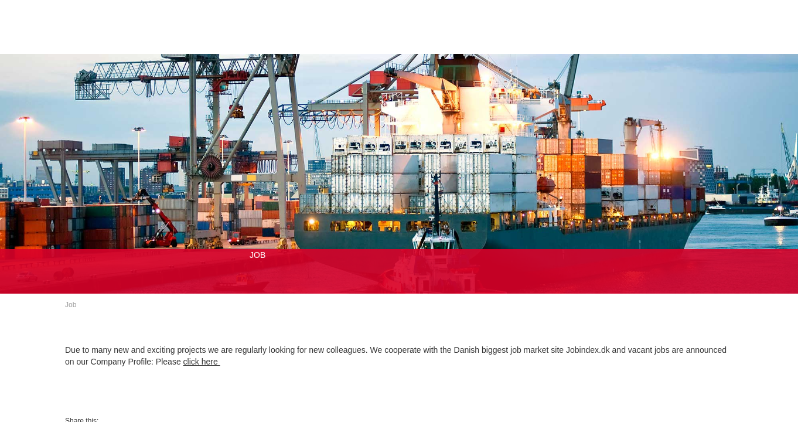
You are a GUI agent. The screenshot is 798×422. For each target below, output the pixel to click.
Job (70, 305)
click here (201, 361)
